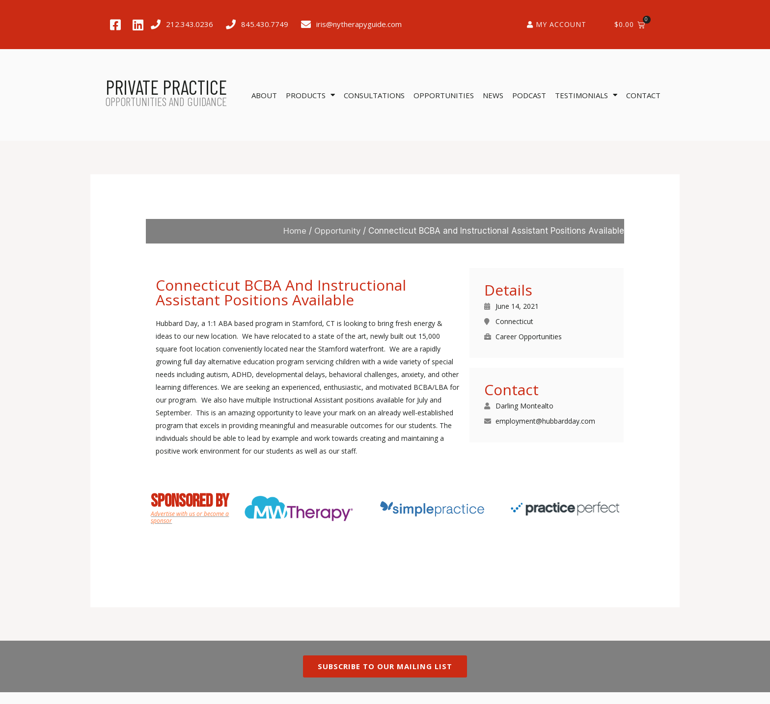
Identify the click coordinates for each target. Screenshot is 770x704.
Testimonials (586, 95)
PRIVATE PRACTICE (166, 87)
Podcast (529, 95)
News (493, 95)
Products (310, 95)
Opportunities (443, 95)
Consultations (374, 95)
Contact (643, 95)
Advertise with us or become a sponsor (190, 517)
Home (294, 231)
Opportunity (337, 231)
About (264, 95)
